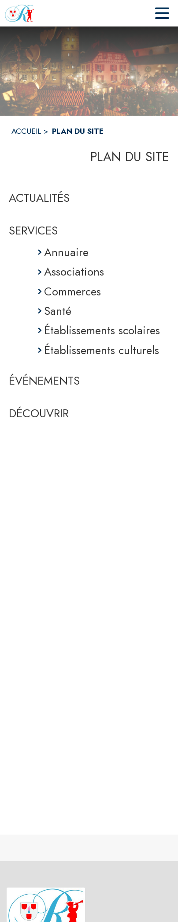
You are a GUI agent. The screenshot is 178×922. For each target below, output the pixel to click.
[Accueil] (19, 13)
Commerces (72, 291)
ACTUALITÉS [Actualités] (39, 197)
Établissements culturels (101, 350)
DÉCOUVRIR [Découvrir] (39, 413)
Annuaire (66, 252)
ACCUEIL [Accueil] (26, 131)
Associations (74, 271)
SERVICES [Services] (33, 230)
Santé (57, 310)
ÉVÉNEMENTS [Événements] (44, 380)
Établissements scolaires (102, 330)
